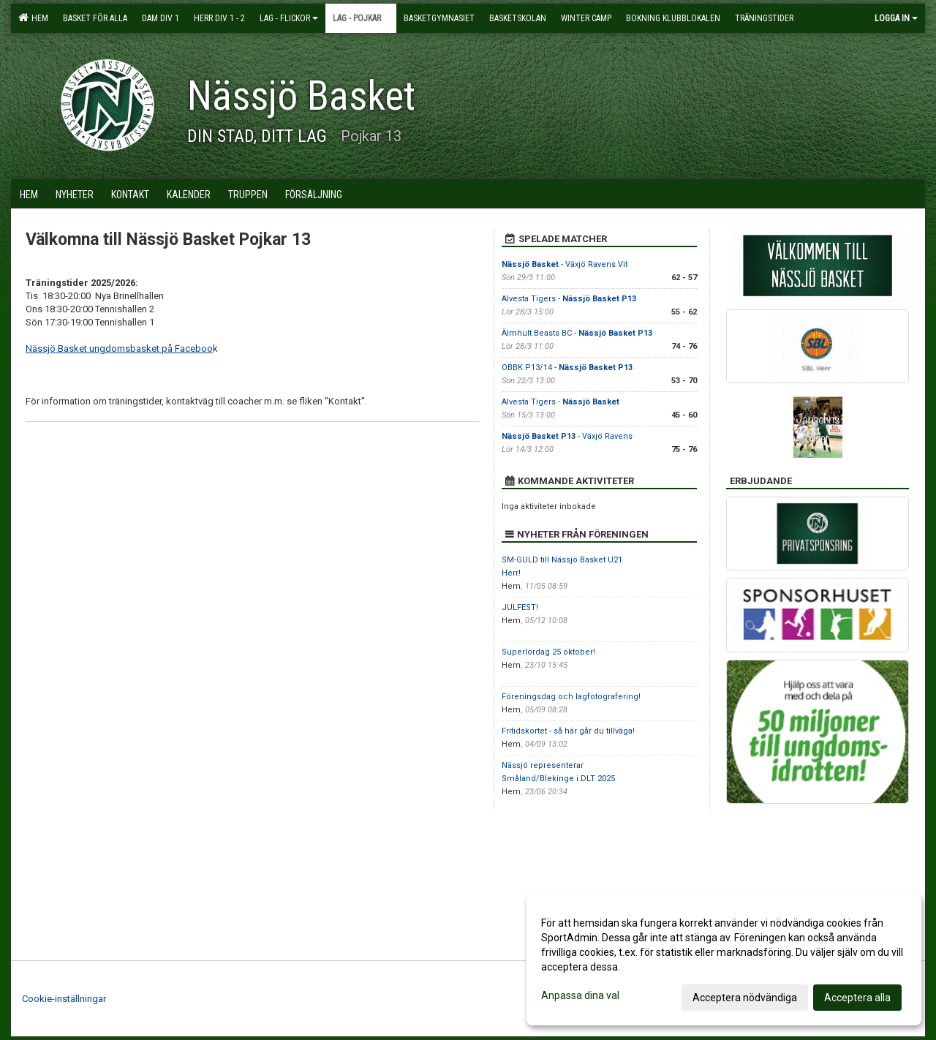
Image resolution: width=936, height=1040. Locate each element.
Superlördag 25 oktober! (548, 652)
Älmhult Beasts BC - (577, 333)
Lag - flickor (289, 18)
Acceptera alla (857, 997)
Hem (33, 17)
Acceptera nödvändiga (744, 997)
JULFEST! (520, 607)
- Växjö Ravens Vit (564, 264)
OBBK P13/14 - (567, 367)
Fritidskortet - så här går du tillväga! (568, 731)
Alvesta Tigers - (569, 299)
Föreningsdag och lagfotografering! (571, 696)
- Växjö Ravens (567, 436)
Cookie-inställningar (64, 998)
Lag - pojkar (361, 18)
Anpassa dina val (580, 995)
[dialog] (723, 959)
